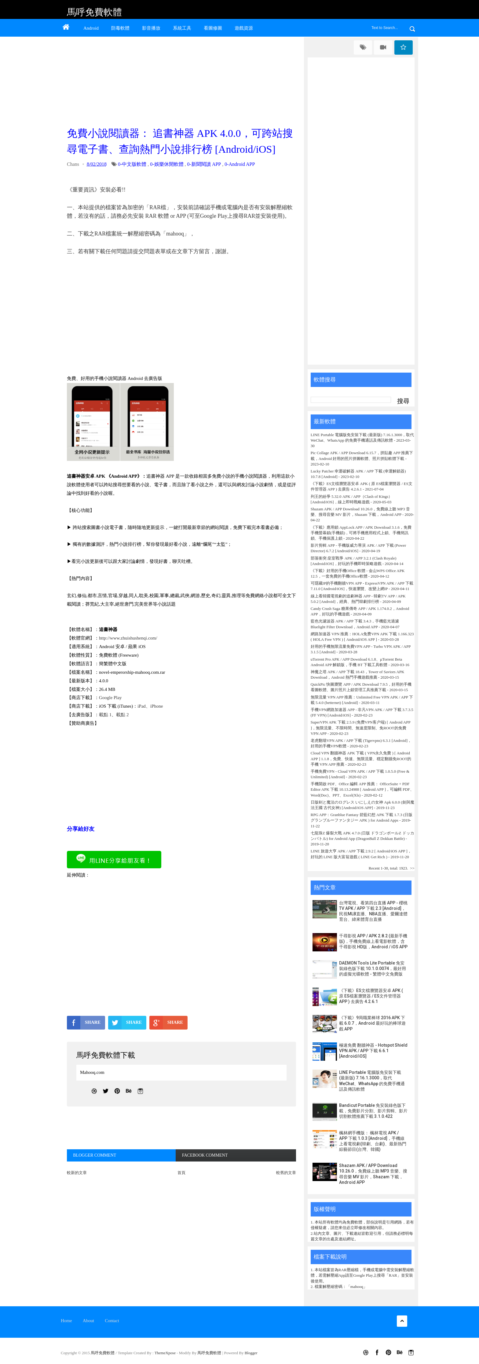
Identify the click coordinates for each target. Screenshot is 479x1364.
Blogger (251, 1353)
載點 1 (105, 714)
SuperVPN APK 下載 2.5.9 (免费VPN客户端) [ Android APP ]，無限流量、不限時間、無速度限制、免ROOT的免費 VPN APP (360, 727)
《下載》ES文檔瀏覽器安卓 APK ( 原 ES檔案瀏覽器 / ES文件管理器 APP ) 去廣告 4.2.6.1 (371, 996)
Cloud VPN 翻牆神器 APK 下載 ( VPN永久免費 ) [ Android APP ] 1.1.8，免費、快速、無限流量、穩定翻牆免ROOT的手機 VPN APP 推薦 (361, 758)
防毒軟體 (120, 28)
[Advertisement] (183, 80)
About (88, 1320)
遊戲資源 (244, 28)
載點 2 (122, 714)
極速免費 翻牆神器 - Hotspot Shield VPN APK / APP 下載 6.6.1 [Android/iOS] (373, 1051)
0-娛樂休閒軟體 (166, 164)
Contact (112, 1320)
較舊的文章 (286, 1172)
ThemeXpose (166, 1353)
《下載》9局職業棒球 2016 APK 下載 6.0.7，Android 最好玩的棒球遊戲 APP (372, 1023)
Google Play (110, 697)
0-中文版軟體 (132, 164)
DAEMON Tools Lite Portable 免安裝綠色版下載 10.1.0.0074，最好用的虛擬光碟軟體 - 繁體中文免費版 (372, 968)
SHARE (84, 1022)
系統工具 (182, 28)
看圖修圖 (213, 28)
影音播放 (151, 28)
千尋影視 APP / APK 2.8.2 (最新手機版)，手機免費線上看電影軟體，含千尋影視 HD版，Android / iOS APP (373, 941)
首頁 (181, 1172)
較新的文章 (77, 1172)
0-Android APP (240, 164)
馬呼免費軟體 (94, 12)
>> (412, 868)
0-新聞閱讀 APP (204, 164)
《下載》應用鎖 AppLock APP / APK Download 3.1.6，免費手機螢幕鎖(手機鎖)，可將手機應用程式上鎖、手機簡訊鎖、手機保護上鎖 (361, 533)
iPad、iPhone (150, 706)
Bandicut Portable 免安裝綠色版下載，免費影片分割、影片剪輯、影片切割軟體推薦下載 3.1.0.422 (373, 1111)
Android (91, 28)
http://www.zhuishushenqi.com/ (128, 638)
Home (66, 1320)
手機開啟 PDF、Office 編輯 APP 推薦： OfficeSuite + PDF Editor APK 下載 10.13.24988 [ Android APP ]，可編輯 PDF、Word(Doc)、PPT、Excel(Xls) (362, 789)
